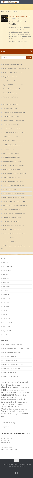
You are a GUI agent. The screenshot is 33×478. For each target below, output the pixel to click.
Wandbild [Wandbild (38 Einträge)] (6, 406)
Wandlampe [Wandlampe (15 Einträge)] (23, 409)
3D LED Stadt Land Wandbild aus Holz (13, 181)
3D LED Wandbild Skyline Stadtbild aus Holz (14, 173)
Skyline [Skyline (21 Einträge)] (25, 402)
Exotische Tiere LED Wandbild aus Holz (13, 141)
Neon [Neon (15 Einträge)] (24, 395)
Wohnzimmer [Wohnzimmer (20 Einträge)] (22, 414)
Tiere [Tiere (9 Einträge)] (16, 404)
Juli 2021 (5, 335)
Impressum (6, 427)
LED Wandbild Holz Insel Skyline (11, 153)
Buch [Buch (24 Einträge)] (3, 385)
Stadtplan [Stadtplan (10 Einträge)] (7, 404)
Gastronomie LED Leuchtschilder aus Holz (14, 197)
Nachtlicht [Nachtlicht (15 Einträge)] (18, 395)
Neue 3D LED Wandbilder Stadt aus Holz (14, 133)
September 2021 (7, 331)
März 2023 (6, 294)
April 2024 (5, 274)
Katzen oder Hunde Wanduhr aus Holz (13, 121)
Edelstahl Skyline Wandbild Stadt (12, 161)
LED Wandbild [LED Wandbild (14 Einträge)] (5, 392)
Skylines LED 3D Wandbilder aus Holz (13, 85)
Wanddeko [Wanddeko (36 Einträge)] (16, 406)
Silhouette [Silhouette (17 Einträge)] (18, 402)
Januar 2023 (6, 302)
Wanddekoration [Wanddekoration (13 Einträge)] (6, 409)
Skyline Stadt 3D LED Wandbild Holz (12, 169)
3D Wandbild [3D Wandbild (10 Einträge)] (11, 383)
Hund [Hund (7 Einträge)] (15, 390)
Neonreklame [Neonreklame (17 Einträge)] (6, 397)
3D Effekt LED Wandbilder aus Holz (19, 16)
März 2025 (6, 262)
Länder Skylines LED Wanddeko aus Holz (14, 213)
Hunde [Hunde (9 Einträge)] (18, 390)
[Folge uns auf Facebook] (31, 51)
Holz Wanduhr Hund (8, 149)
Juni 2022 (5, 310)
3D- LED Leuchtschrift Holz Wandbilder (13, 165)
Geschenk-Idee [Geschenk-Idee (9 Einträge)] (15, 387)
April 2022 (5, 315)
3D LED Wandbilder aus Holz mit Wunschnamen (16, 69)
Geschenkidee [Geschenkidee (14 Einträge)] (24, 387)
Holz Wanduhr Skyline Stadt (10, 104)
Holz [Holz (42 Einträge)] (3, 390)
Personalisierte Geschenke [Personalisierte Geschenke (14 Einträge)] (9, 400)
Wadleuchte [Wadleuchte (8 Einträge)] (20, 404)
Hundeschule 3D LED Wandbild (11, 238)
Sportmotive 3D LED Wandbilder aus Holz (14, 201)
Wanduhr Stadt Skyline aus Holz (11, 177)
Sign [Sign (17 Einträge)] (12, 402)
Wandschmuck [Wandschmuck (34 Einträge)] (8, 411)
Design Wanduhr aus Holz (10, 77)
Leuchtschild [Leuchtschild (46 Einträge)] (8, 395)
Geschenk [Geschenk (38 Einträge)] (6, 387)
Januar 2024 (6, 278)
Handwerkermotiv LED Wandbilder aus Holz (15, 205)
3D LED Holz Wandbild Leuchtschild (12, 145)
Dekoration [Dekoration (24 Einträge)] (16, 385)
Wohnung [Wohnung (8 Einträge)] (15, 414)
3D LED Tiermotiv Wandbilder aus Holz (13, 226)
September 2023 (7, 282)
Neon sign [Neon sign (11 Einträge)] (14, 397)
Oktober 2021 (6, 327)
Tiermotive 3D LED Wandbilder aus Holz (14, 112)
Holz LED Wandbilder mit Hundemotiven (14, 193)
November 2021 (7, 323)
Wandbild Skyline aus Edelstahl (11, 89)
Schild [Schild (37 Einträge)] (22, 399)
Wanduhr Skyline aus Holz (10, 93)
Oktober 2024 (6, 270)
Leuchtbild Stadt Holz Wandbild (11, 129)
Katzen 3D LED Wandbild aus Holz (12, 217)
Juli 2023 (5, 290)
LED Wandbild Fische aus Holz (11, 117)
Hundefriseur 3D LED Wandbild (11, 242)
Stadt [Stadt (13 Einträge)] (3, 404)
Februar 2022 (6, 319)
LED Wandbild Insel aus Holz (10, 137)
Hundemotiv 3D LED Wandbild (11, 222)
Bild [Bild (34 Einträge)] (27, 382)
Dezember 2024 (7, 266)
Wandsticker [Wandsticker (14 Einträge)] (20, 411)
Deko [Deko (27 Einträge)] (8, 385)
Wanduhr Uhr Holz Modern (10, 97)
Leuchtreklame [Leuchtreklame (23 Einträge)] (23, 392)
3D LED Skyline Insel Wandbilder (12, 157)
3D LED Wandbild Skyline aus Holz (12, 230)
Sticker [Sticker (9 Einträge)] (12, 404)
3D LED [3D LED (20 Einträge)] (4, 382)
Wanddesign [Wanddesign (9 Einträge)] (15, 409)
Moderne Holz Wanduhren (10, 108)
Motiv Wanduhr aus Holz (9, 189)
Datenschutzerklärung (9, 423)
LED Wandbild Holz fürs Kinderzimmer (13, 185)
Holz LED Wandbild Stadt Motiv (11, 125)
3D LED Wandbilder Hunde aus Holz (12, 73)
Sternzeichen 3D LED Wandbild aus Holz (14, 234)
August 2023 (6, 286)
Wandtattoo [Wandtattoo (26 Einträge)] (6, 414)
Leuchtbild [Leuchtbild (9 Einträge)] (13, 392)
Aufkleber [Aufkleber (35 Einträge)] (20, 382)
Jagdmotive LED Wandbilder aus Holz (13, 209)
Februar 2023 (6, 298)
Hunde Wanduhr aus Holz (10, 81)
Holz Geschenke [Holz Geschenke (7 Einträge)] (10, 390)
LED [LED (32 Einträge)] (23, 390)
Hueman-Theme (26, 469)
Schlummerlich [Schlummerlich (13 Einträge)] (6, 402)
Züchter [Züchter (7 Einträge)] (3, 416)
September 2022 (7, 306)
